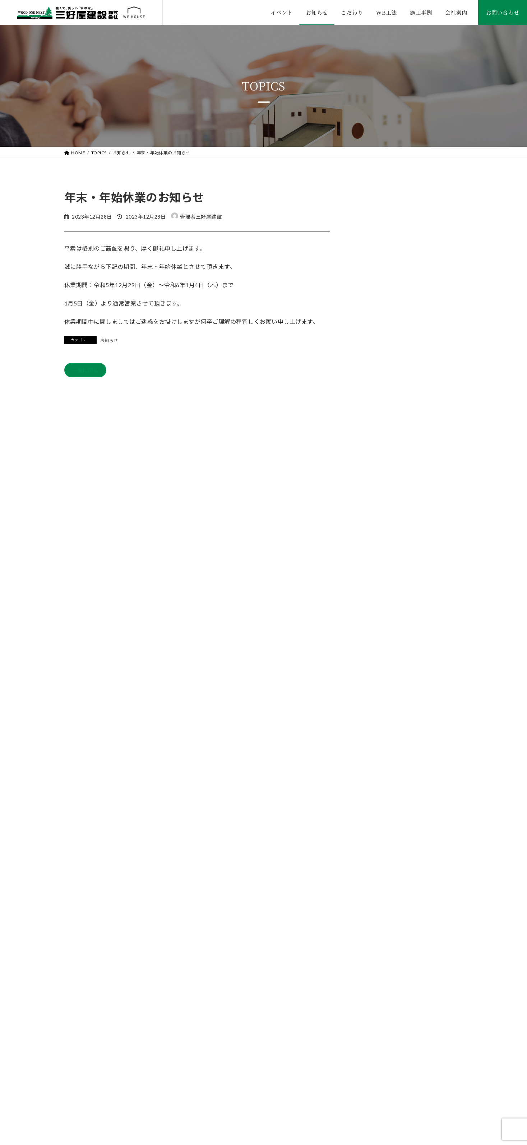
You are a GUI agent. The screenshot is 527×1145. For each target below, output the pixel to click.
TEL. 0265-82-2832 (103, 1091)
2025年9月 (370, 654)
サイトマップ (449, 1055)
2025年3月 (370, 712)
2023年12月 (371, 756)
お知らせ (109, 340)
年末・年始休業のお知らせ (428, 237)
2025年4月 (370, 698)
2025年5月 (370, 683)
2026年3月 (370, 625)
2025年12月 (371, 639)
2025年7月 (370, 668)
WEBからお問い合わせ (424, 860)
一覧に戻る (88, 371)
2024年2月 (370, 741)
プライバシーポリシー (373, 1055)
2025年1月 (370, 727)
